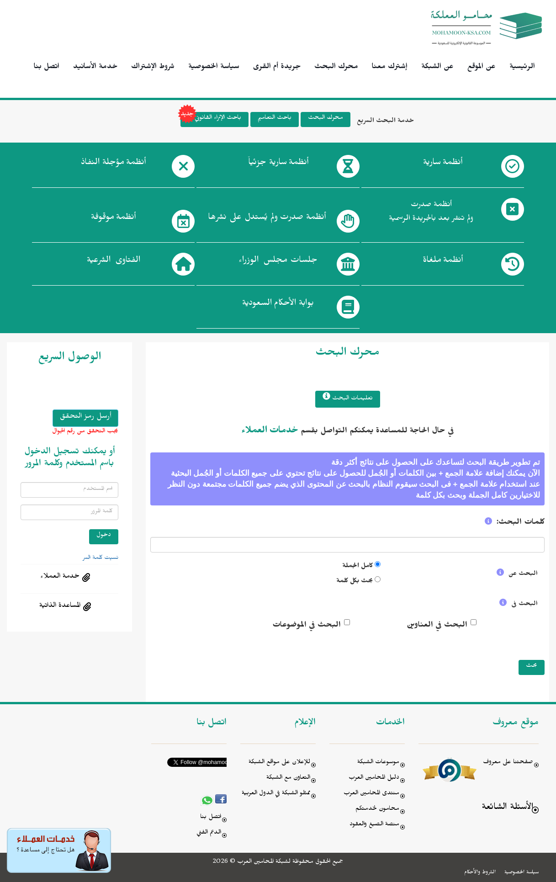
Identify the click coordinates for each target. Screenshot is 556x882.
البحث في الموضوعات (306, 626)
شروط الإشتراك (153, 67)
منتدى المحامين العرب (371, 794)
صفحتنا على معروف (508, 763)
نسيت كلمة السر (100, 558)
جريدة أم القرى (277, 67)
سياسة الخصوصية (213, 67)
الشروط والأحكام (480, 873)
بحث (531, 666)
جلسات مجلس (278, 262)
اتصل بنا (46, 67)
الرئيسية (522, 67)
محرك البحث (336, 67)
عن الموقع (481, 67)
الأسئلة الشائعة (507, 808)
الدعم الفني (208, 833)
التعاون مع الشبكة (288, 778)
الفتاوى (113, 262)
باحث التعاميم (274, 118)
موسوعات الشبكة (378, 763)
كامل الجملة (357, 567)
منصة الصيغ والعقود (374, 825)
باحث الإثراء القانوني (210, 119)
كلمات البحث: (521, 523)
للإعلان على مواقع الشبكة (279, 763)
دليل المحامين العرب (374, 778)
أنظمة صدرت (267, 219)
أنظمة (442, 164)
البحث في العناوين (437, 626)
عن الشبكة (437, 67)
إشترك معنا (390, 67)
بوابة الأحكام (278, 305)
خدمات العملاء (269, 431)
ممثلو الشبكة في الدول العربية (276, 794)
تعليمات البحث (348, 398)
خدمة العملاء (59, 577)
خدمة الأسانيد (95, 67)
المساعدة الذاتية (59, 606)
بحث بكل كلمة (354, 582)
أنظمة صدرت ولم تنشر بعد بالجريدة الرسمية (431, 212)
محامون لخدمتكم (377, 809)
